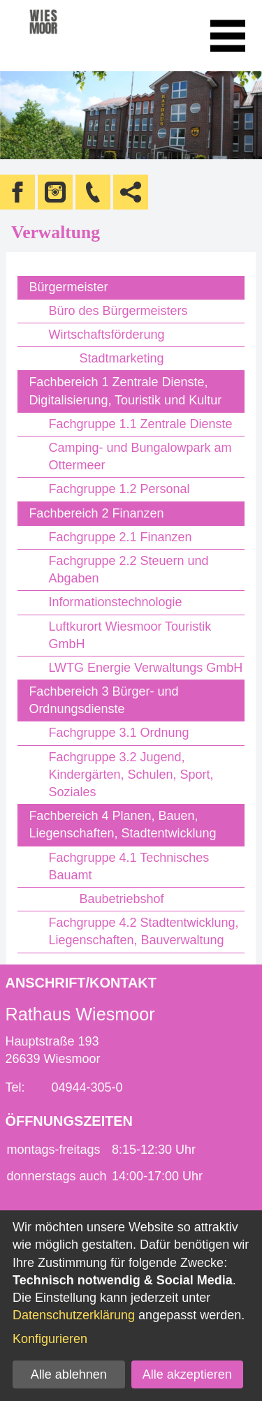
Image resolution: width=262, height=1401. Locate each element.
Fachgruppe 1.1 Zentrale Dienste (140, 424)
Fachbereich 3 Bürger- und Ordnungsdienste (103, 700)
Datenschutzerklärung (74, 1315)
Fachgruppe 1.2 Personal (118, 489)
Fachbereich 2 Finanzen (96, 513)
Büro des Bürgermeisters (117, 311)
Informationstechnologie (115, 602)
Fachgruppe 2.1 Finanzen (119, 537)
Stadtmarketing (121, 358)
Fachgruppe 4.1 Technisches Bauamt (128, 866)
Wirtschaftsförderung (106, 335)
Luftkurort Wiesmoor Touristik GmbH (129, 635)
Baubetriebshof (121, 899)
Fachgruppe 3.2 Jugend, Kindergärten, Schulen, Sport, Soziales (130, 774)
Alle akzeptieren (187, 1374)
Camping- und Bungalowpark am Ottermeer (139, 456)
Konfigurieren (50, 1339)
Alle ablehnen (69, 1374)
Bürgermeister (68, 287)
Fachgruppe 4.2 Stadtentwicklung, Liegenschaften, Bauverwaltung (143, 931)
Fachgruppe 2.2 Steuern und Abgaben (128, 569)
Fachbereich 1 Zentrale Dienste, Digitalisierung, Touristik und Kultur (125, 390)
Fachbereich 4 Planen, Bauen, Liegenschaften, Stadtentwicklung (122, 824)
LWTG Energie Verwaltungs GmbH (145, 668)
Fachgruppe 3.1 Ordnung (118, 733)
